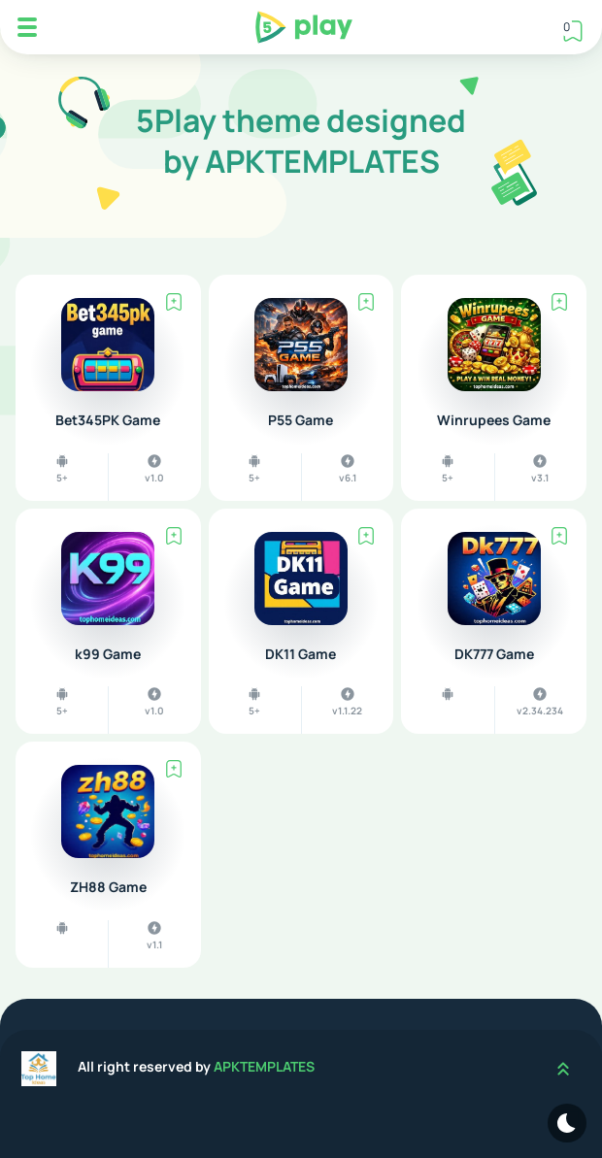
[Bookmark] (174, 302)
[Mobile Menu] (27, 27)
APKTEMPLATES (264, 1066)
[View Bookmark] (573, 30)
